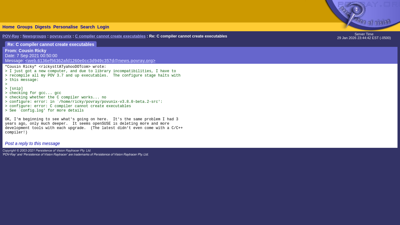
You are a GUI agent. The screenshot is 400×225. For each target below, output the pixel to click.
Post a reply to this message (32, 143)
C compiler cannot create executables (110, 36)
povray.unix (61, 36)
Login (103, 26)
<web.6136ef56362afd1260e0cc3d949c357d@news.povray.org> (90, 60)
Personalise (65, 26)
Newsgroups (34, 36)
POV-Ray (10, 36)
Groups (24, 26)
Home (8, 26)
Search (87, 26)
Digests (43, 26)
